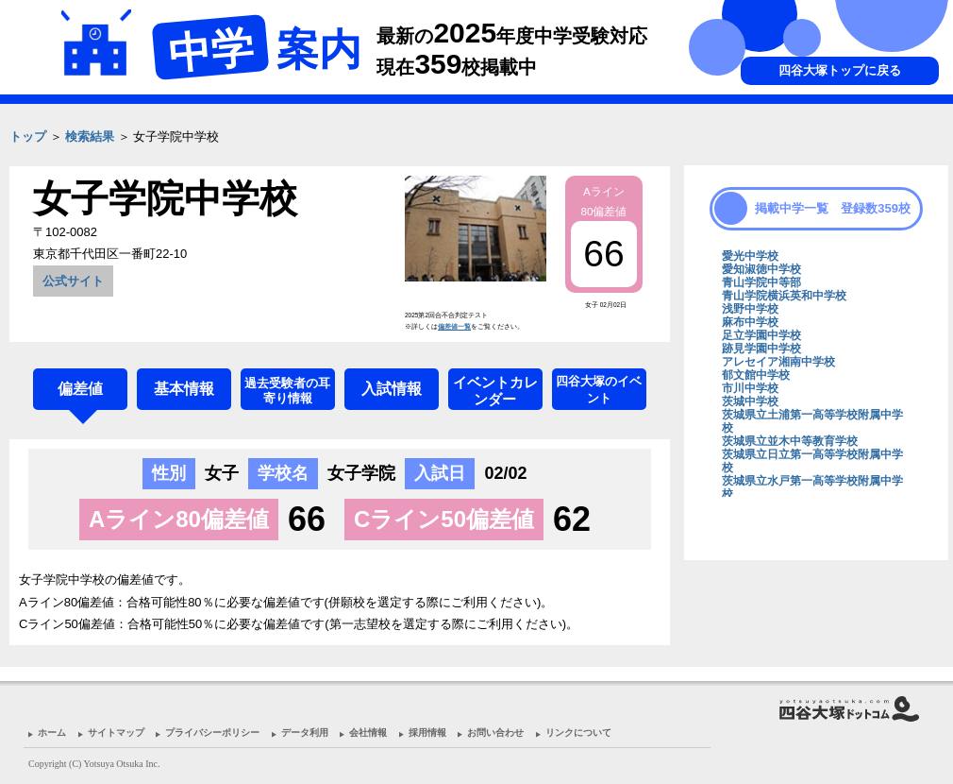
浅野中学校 (750, 308)
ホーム (52, 732)
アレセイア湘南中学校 (778, 361)
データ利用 (304, 732)
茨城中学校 (750, 401)
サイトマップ (116, 732)
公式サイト (73, 281)
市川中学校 (750, 388)
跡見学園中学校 (761, 348)
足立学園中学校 (761, 335)
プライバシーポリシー (212, 732)
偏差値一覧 (454, 326)
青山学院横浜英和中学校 (784, 295)
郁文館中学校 (756, 375)
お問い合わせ (495, 732)
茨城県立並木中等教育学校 (790, 441)
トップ (27, 136)
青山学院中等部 (761, 282)
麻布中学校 (750, 322)
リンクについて (578, 732)
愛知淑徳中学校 (761, 269)
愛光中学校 (750, 256)
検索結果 (89, 136)
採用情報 (427, 732)
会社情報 (368, 732)
